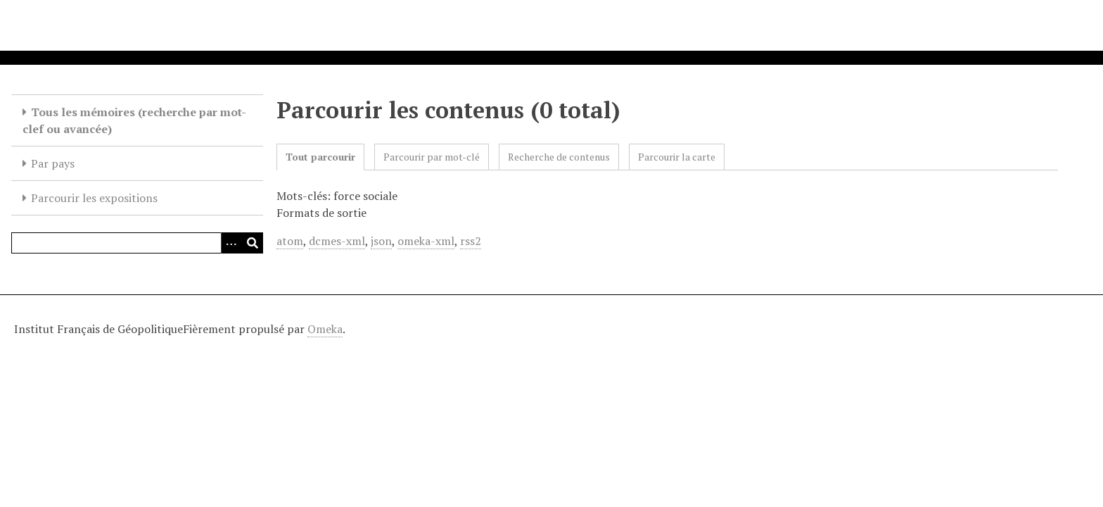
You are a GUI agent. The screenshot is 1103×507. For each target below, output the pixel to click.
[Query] (137, 243)
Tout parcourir (320, 156)
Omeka (325, 329)
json (381, 241)
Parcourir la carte (676, 156)
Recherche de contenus (559, 156)
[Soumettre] (252, 243)
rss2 (470, 241)
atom (289, 241)
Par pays (53, 163)
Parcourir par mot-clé (431, 156)
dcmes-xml (337, 241)
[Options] (231, 243)
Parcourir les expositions (94, 198)
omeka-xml (425, 241)
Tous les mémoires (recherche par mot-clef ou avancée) (134, 120)
